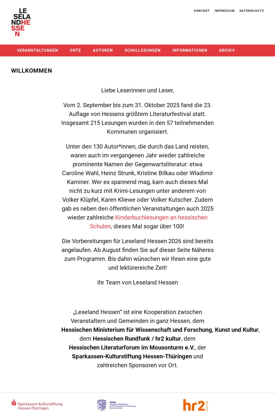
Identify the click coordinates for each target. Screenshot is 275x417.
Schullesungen (143, 50)
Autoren (103, 50)
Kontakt (202, 11)
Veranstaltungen (37, 50)
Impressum (224, 11)
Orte (75, 50)
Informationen (189, 50)
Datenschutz (252, 11)
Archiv (227, 50)
